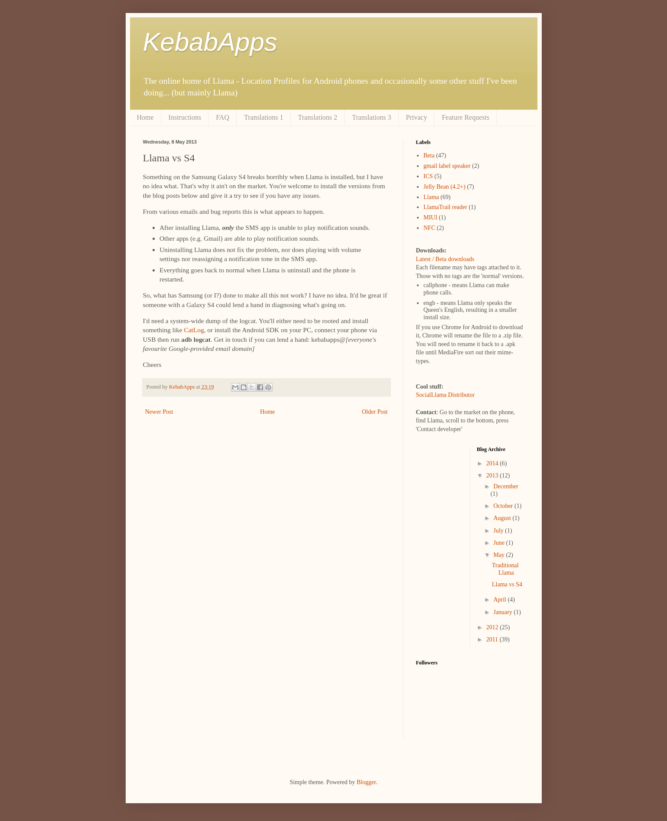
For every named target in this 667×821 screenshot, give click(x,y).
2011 (493, 639)
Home (145, 117)
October (503, 506)
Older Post (375, 412)
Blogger (366, 782)
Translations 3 (371, 117)
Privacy (416, 117)
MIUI (430, 217)
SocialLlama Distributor (445, 395)
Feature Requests (465, 117)
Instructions (185, 117)
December (505, 486)
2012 (493, 627)
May (499, 555)
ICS (428, 176)
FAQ (222, 117)
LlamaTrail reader (445, 207)
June (499, 543)
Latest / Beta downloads (445, 259)
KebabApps (210, 41)
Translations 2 (318, 117)
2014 (493, 463)
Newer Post (159, 412)
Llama (431, 197)
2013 (493, 475)
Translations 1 (263, 117)
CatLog (194, 330)
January (503, 612)
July (499, 530)
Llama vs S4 (507, 584)
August (502, 518)
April (500, 599)
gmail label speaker (447, 166)
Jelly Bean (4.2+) (444, 186)
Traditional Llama (505, 569)
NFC (429, 228)
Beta (429, 155)
